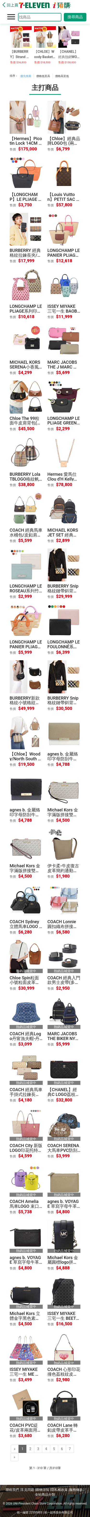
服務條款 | (76, 1490)
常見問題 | (28, 1490)
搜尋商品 (75, 17)
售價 (13, 149)
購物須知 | (43, 1490)
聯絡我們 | (13, 1490)
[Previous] (15, 1449)
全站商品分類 (45, 1494)
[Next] (14, 1457)
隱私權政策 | (60, 1490)
